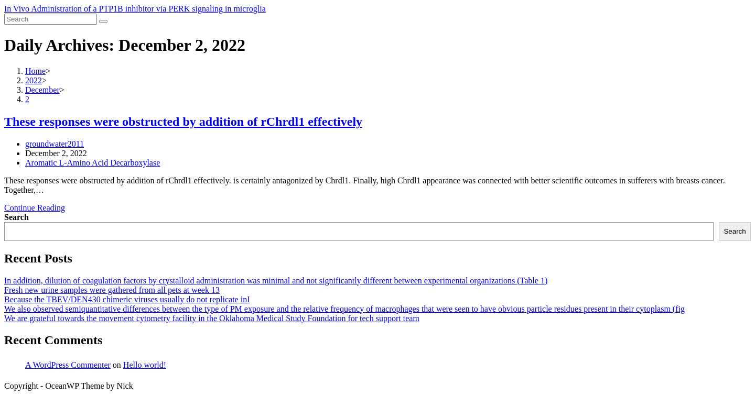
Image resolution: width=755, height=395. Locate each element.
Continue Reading (34, 207)
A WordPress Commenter (68, 364)
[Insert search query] (50, 19)
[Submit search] (103, 21)
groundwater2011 (54, 143)
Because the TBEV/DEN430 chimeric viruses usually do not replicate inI (127, 299)
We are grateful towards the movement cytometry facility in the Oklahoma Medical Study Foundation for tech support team (211, 318)
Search (16, 217)
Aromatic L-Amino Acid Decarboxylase (92, 162)
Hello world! (144, 364)
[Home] (35, 71)
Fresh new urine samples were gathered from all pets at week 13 (112, 290)
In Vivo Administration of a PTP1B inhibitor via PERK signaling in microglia (135, 8)
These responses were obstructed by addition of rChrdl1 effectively (183, 121)
